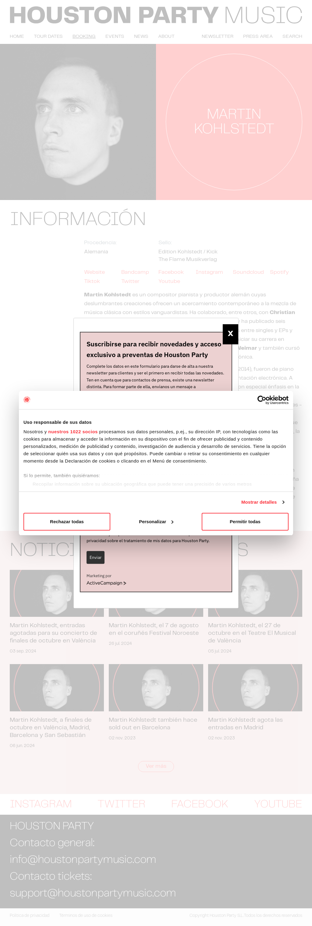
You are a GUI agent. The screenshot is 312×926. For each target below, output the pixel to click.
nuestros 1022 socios (73, 431)
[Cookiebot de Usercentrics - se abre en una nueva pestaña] (262, 400)
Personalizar (156, 521)
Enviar (95, 557)
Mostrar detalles (259, 502)
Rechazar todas (67, 521)
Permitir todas (245, 521)
